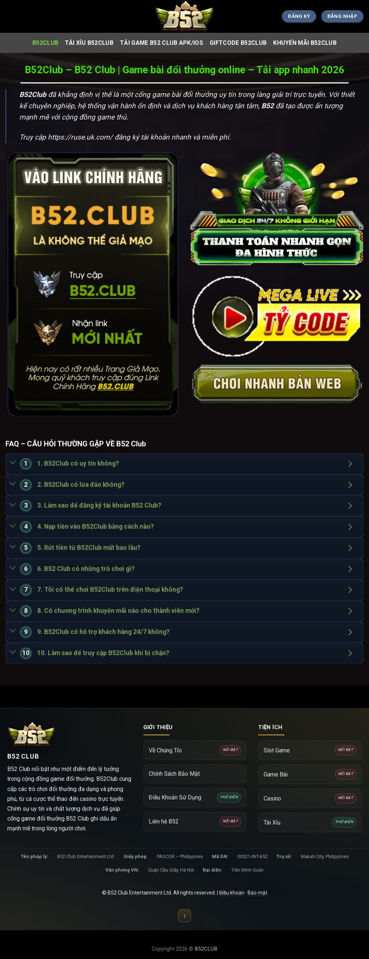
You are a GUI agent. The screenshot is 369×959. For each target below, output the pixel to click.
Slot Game (310, 750)
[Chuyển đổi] (13, 463)
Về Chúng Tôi (195, 750)
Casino (310, 798)
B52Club (32, 94)
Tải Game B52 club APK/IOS (161, 42)
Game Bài (310, 774)
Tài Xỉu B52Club (89, 42)
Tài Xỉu (310, 822)
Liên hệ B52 (195, 822)
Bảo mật (257, 893)
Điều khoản (231, 893)
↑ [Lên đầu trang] (184, 915)
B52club (45, 42)
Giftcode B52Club (238, 42)
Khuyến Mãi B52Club (305, 42)
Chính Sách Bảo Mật (174, 773)
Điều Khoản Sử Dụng (195, 797)
